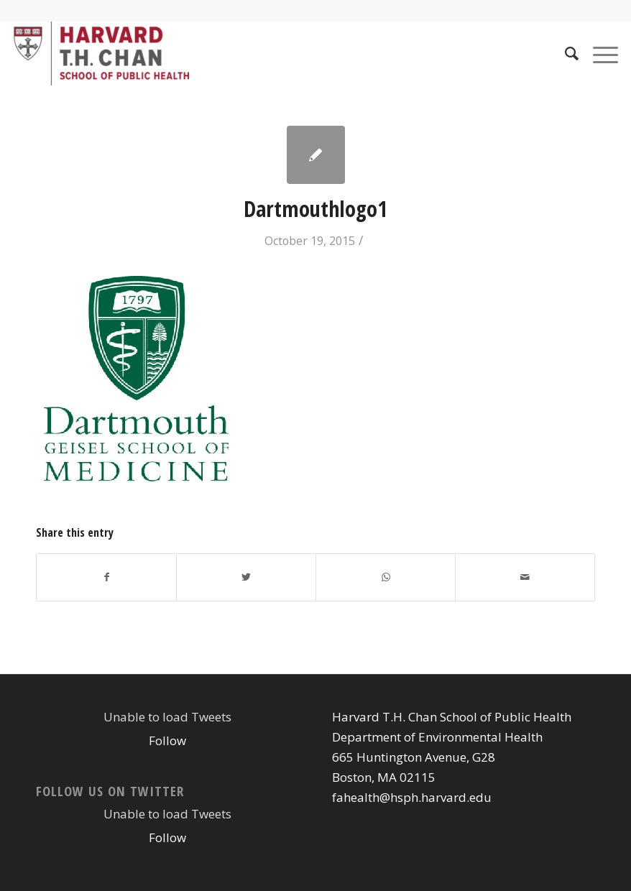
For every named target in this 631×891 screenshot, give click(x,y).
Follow (167, 740)
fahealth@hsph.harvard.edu (412, 797)
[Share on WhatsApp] (385, 577)
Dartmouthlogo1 (315, 208)
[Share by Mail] (525, 577)
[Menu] (598, 53)
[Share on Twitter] (246, 577)
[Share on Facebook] (106, 577)
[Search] (565, 53)
